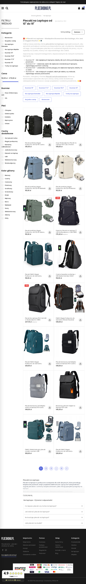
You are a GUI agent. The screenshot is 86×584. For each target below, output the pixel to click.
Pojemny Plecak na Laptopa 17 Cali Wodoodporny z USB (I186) (66, 231)
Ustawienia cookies (29, 555)
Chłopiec (8, 110)
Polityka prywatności (43, 546)
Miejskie (74, 555)
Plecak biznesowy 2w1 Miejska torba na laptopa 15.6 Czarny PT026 (66, 363)
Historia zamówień (29, 545)
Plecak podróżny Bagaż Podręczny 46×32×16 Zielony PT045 (34, 232)
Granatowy (9, 192)
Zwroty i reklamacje (59, 546)
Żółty (6, 218)
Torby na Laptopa (72, 94)
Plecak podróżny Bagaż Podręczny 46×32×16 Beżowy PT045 (65, 188)
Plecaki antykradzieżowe (56, 76)
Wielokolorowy (10, 212)
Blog (56, 553)
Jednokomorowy (11, 150)
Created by (51, 581)
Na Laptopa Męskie (53, 94)
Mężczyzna (9, 120)
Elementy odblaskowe (6, 146)
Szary (7, 208)
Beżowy (7, 175)
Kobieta (8, 117)
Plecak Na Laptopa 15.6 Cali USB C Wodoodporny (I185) (35, 319)
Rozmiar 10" (30, 72)
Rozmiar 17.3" (31, 64)
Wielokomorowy (11, 160)
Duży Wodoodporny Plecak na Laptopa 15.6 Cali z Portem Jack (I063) (66, 144)
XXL (6, 98)
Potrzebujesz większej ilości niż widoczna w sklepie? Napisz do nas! (43, 2)
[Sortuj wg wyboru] (78, 32)
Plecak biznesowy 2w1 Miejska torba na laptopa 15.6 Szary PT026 (35, 407)
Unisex (7, 124)
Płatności (42, 553)
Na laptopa (75, 551)
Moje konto (27, 542)
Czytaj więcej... (28, 495)
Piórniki (73, 548)
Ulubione (26, 551)
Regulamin (42, 550)
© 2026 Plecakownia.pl (35, 581)
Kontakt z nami (60, 550)
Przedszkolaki (75, 542)
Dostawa (42, 542)
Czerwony (8, 182)
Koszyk (25, 548)
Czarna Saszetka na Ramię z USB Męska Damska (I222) (65, 275)
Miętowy (8, 198)
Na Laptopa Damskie (32, 94)
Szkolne (73, 545)
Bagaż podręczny (11, 141)
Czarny (7, 179)
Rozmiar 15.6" (31, 68)
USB (6, 156)
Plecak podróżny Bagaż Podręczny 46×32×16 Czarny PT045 (34, 144)
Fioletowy (8, 185)
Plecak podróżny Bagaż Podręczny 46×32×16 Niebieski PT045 (35, 188)
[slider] (2, 81)
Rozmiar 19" (30, 60)
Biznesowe (45, 100)
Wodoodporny (10, 163)
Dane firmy (59, 542)
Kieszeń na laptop (11, 153)
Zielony (7, 215)
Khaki (7, 195)
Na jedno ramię (30, 100)
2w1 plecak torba (11, 138)
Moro (7, 202)
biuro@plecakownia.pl (8, 555)
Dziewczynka (9, 114)
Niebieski (8, 205)
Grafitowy (8, 189)
